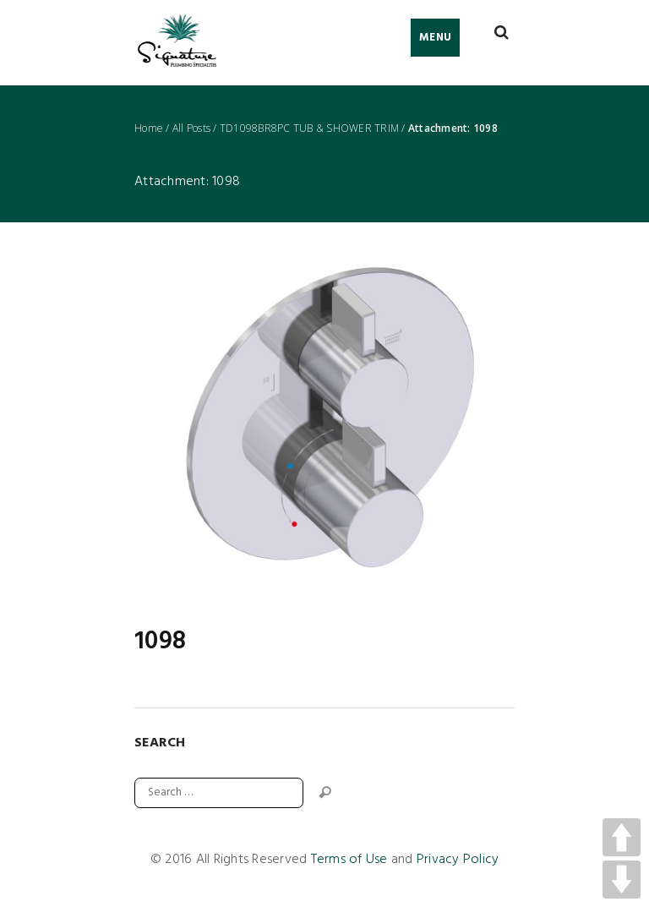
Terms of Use (349, 860)
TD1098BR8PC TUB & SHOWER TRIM (309, 128)
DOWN (622, 880)
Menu (435, 37)
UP (622, 837)
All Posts (191, 128)
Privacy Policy (458, 860)
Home (148, 128)
